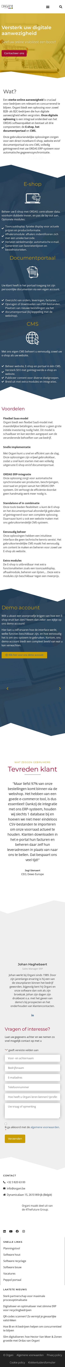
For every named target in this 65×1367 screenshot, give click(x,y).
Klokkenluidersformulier (41, 1362)
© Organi (8, 1355)
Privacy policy (54, 1355)
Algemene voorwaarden (30, 1355)
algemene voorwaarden (45, 1127)
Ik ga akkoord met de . (32, 1128)
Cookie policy (17, 1362)
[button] (47, 6)
